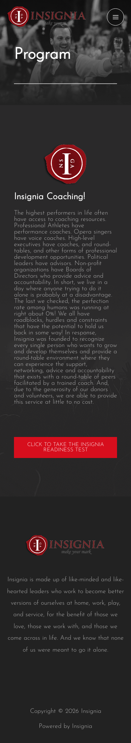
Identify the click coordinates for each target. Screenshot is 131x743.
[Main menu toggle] (115, 17)
